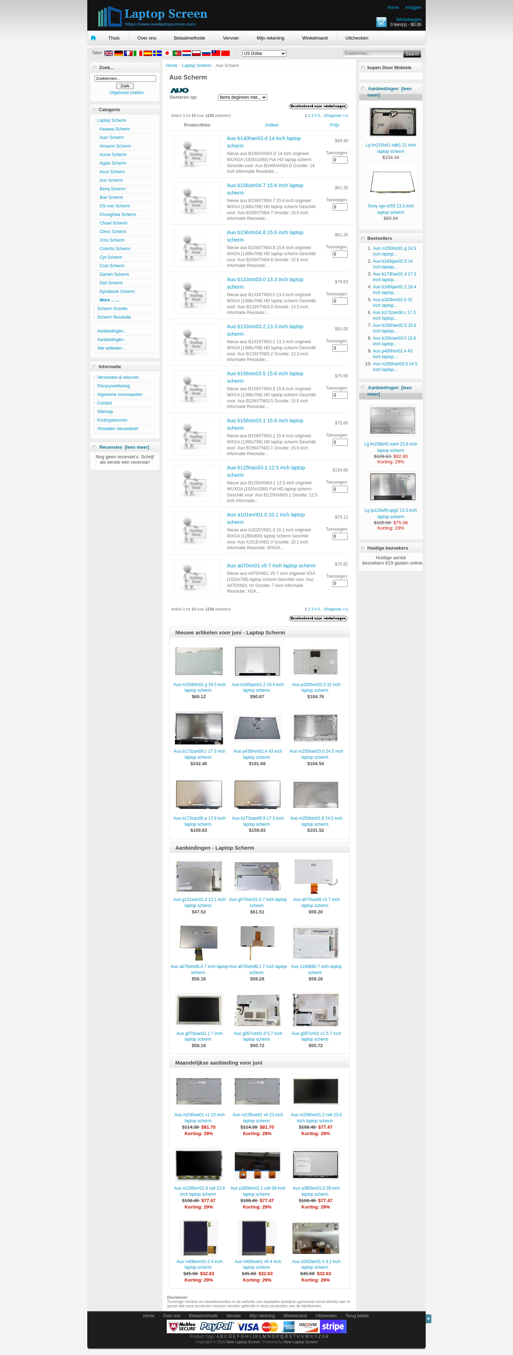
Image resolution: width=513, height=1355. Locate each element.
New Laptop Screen (243, 1342)
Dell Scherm (110, 282)
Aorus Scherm (111, 154)
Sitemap (105, 411)
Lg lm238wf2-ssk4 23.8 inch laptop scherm (391, 444)
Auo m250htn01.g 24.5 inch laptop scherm (199, 687)
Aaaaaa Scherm (113, 129)
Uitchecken (357, 38)
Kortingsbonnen (112, 420)
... (321, 115)
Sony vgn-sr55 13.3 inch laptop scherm (392, 206)
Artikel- (272, 125)
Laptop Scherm (196, 65)
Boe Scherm (110, 197)
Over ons (147, 38)
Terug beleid (356, 1315)
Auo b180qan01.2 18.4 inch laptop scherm (258, 687)
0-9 (325, 1336)
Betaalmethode (189, 38)
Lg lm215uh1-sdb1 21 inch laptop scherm (391, 145)
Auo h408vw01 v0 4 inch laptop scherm (258, 1264)
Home (393, 7)
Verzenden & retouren (118, 377)
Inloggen (413, 7)
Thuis (114, 38)
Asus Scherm (111, 171)
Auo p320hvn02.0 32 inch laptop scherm (316, 687)
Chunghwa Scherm (116, 214)
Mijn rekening (270, 38)
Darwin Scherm (113, 274)
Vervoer (231, 38)
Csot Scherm (110, 265)
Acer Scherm (110, 137)
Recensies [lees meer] (124, 447)
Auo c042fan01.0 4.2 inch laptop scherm (316, 1264)
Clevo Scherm (111, 231)
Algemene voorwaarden (119, 394)
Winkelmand (315, 38)
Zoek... (106, 67)
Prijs (334, 125)
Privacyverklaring (113, 385)
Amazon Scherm (114, 146)
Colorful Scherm (113, 248)
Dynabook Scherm (116, 291)
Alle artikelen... (111, 348)
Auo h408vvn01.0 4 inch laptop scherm (200, 1264)
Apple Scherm (111, 163)
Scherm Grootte (112, 308)
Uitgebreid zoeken (126, 92)
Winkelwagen (408, 19)
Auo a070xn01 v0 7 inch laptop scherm (271, 565)
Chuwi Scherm (112, 223)
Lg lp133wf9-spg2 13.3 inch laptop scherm (391, 510)
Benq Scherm (111, 188)
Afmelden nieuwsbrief (117, 428)
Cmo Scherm (111, 240)
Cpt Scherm (109, 257)
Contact (104, 403)
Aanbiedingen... (112, 331)
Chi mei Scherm (113, 205)
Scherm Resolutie (114, 317)
